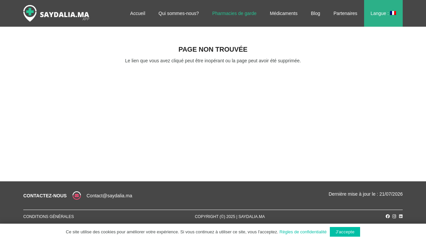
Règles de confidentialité (303, 231)
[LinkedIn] (401, 216)
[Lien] (56, 13)
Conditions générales (48, 216)
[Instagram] (394, 216)
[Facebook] (388, 216)
